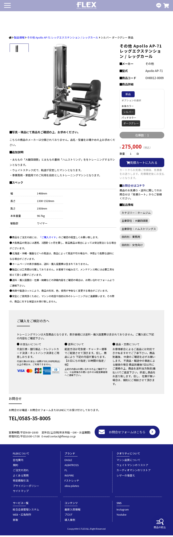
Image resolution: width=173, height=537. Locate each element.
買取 (15, 521)
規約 (15, 467)
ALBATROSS (72, 467)
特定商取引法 (21, 482)
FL (66, 472)
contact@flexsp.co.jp (63, 438)
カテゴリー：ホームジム (136, 213)
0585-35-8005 (35, 419)
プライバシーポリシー (26, 487)
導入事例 (70, 521)
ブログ (68, 516)
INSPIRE (69, 477)
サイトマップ (21, 492)
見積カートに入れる (142, 162)
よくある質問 (21, 477)
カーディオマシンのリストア (134, 472)
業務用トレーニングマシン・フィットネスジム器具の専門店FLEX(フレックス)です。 (86, 5)
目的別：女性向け (132, 245)
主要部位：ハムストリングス (139, 229)
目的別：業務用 (131, 237)
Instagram (123, 511)
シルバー (128, 112)
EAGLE (68, 461)
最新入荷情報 (72, 511)
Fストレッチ (72, 482)
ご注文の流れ (21, 472)
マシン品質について (128, 461)
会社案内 (18, 461)
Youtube (122, 516)
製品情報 (19, 37)
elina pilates (72, 487)
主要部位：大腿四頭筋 (135, 221)
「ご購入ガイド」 (48, 238)
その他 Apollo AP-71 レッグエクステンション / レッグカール (62, 37)
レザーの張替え (126, 477)
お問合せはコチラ (133, 185)
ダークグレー (131, 123)
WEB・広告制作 (22, 516)
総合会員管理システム (26, 511)
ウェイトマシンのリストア (132, 467)
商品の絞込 (160, 524)
